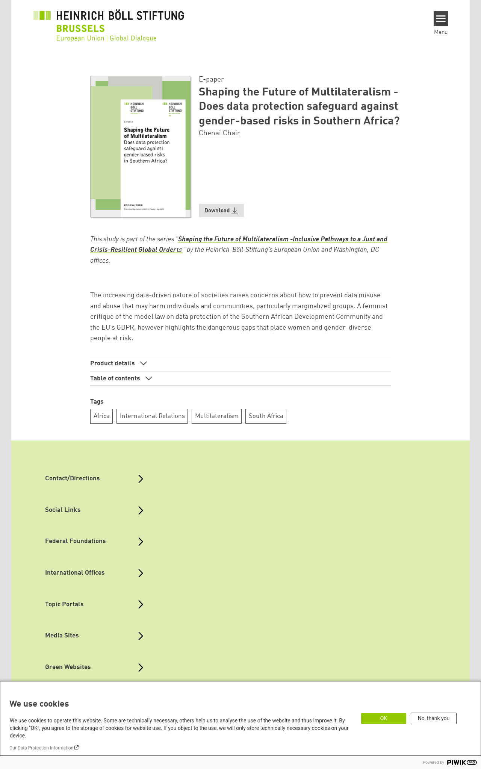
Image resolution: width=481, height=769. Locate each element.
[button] (221, 211)
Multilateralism (217, 416)
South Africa (266, 416)
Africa (102, 416)
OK (383, 718)
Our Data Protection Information (41, 748)
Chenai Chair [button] (219, 133)
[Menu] (441, 18)
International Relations (152, 416)
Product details (113, 363)
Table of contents (116, 378)
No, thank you (434, 718)
